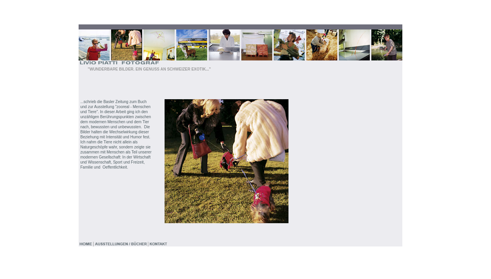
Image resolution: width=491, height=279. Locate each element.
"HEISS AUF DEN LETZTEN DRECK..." (123, 83)
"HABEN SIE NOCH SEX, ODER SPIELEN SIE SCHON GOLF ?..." (147, 76)
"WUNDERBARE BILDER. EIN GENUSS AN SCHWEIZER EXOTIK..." (149, 69)
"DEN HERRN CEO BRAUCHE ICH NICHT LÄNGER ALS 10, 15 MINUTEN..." (156, 86)
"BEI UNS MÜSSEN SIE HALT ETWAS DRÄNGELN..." (136, 80)
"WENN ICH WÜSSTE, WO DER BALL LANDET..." (132, 73)
